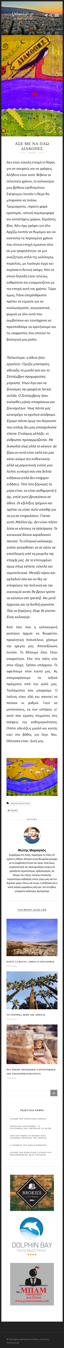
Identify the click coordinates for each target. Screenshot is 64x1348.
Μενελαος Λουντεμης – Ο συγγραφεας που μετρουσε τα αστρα (30, 1127)
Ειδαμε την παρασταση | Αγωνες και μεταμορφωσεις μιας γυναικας (30, 1153)
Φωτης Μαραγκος (20, 803)
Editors (32, 819)
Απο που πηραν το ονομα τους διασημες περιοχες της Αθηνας (28, 1137)
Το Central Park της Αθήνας (25, 1015)
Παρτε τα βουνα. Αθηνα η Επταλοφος (30, 962)
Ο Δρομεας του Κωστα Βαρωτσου (28, 1145)
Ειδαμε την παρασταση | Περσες (28, 1119)
